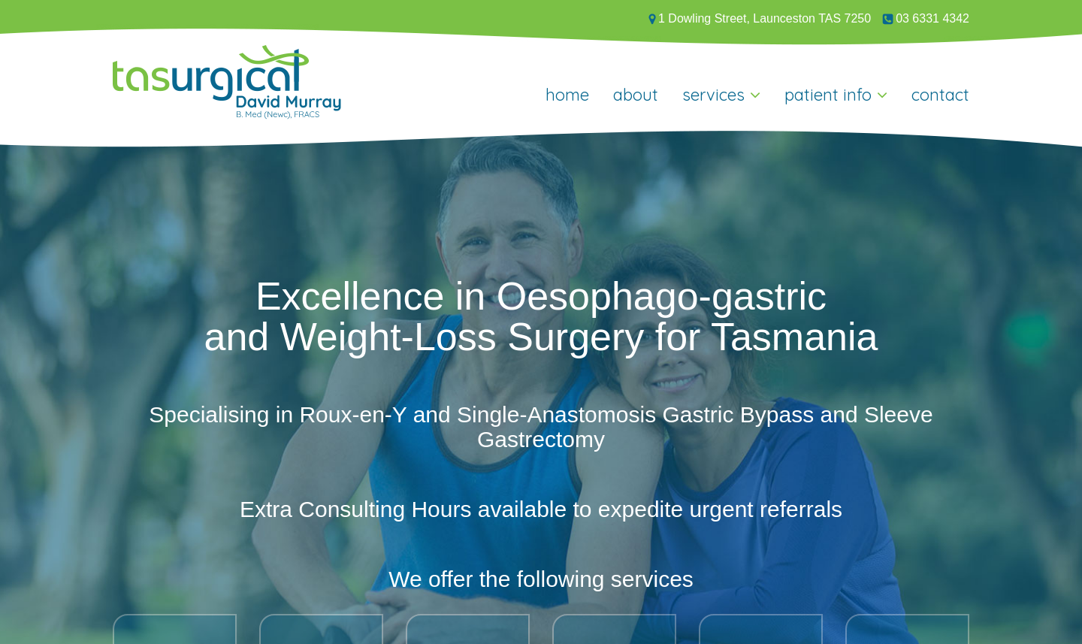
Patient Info (828, 94)
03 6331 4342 (925, 18)
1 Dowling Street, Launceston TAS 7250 (759, 18)
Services (713, 94)
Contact (940, 94)
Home (567, 94)
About (635, 94)
